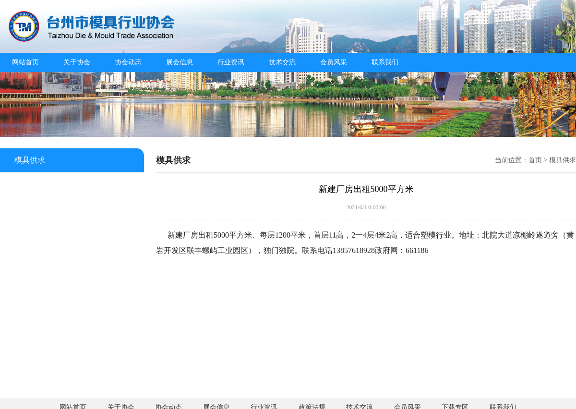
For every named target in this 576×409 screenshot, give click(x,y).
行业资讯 (230, 62)
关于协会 (76, 62)
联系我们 (385, 62)
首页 (535, 160)
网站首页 (25, 62)
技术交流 (282, 62)
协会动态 (128, 62)
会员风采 (333, 62)
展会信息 (179, 62)
